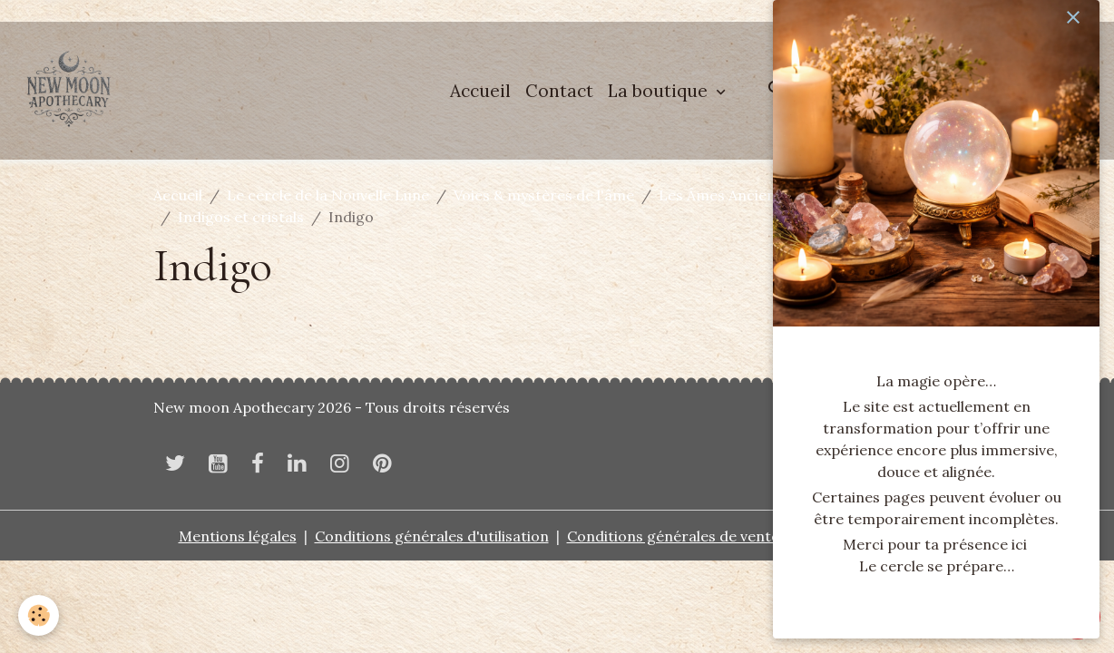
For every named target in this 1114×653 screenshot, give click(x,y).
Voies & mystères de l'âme (544, 195)
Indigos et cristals (241, 217)
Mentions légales (238, 536)
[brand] (73, 90)
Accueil (480, 91)
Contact (559, 91)
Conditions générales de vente (673, 536)
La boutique (660, 91)
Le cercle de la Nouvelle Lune (328, 195)
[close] (1073, 17)
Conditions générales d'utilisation (432, 536)
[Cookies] (38, 615)
